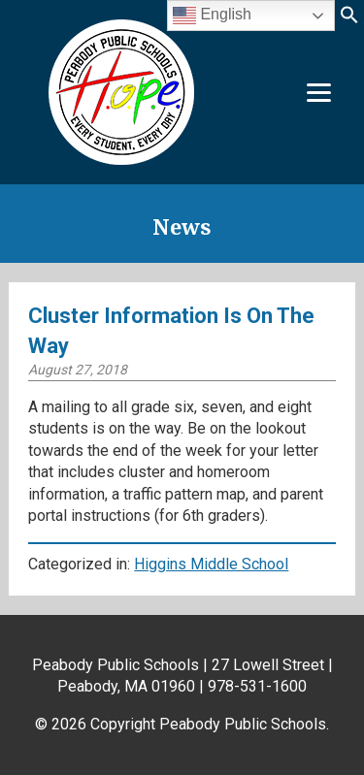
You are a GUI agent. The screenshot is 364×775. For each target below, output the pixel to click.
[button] (349, 21)
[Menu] (319, 92)
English (212, 15)
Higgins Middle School (211, 564)
